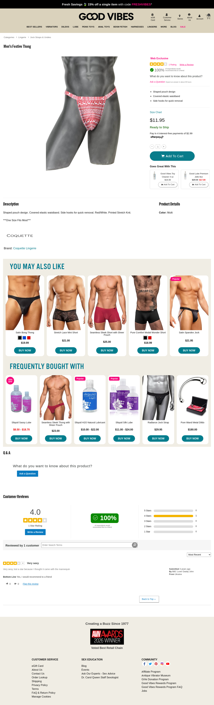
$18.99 (148, 342)
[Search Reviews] (89, 545)
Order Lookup (39, 677)
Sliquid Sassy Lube (21, 422)
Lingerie (22, 37)
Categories (9, 37)
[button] (20, 338)
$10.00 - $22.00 (90, 429)
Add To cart (172, 156)
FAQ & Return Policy (43, 692)
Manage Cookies (41, 696)
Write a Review (187, 64)
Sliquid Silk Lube (124, 422)
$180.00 (192, 429)
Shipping (37, 681)
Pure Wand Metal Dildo (192, 422)
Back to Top (149, 599)
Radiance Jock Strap (158, 422)
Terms (35, 688)
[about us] (189, 17)
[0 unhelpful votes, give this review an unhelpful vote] (16, 584)
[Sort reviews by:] (199, 555)
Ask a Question (157, 82)
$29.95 (158, 429)
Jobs (144, 690)
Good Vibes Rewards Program (158, 683)
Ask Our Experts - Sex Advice (98, 673)
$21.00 (66, 340)
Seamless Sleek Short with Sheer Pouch (107, 334)
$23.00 (56, 430)
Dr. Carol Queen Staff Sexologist (99, 677)
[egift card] (152, 17)
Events (85, 669)
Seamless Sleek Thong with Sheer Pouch (55, 423)
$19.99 (25, 342)
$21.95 (189, 340)
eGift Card (37, 665)
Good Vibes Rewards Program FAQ (161, 687)
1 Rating (172, 64)
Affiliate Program (150, 671)
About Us (37, 669)
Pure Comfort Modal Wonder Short (148, 332)
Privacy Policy (40, 685)
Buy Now (25, 350)
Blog (84, 665)
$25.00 (107, 341)
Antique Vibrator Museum (155, 675)
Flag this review (30, 584)
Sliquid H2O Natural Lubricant (90, 422)
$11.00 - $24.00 (124, 429)
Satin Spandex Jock (189, 332)
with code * (107, 4)
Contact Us (38, 673)
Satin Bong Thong (25, 332)
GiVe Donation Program (155, 679)
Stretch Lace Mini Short (66, 332)
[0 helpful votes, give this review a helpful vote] (8, 584)
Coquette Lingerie (24, 248)
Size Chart (156, 112)
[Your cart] (208, 16)
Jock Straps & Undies (40, 37)
